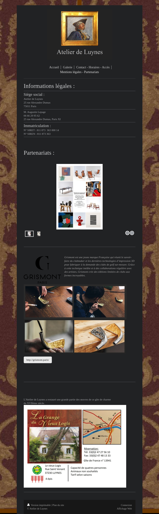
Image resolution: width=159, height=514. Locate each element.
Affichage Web (124, 508)
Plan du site (58, 505)
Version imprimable (39, 505)
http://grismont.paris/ (38, 359)
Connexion (126, 505)
